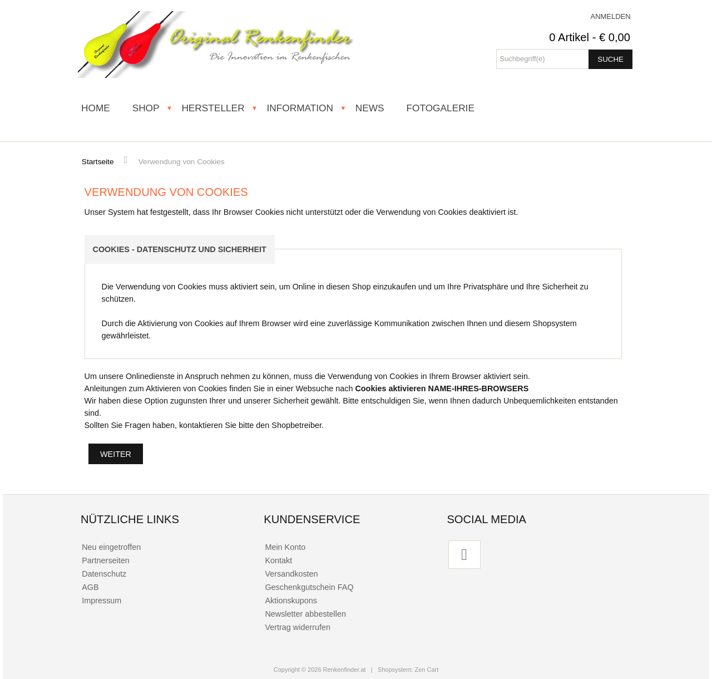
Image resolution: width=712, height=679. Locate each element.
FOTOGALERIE (440, 108)
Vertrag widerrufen (297, 627)
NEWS (369, 108)
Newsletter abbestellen (305, 613)
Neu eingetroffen (111, 547)
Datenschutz (104, 573)
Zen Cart (426, 669)
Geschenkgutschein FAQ (309, 587)
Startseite (98, 162)
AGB (90, 587)
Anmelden (611, 16)
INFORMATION (299, 108)
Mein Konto (285, 547)
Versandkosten (291, 573)
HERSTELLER (212, 108)
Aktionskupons (291, 600)
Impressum (101, 600)
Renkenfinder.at (344, 669)
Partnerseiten (106, 560)
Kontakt (278, 560)
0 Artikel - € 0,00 (589, 37)
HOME (95, 108)
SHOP (146, 108)
